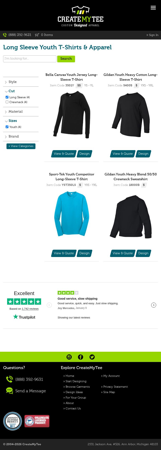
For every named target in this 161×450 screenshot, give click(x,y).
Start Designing (76, 381)
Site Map (109, 392)
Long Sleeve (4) (19, 97)
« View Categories (21, 146)
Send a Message (26, 390)
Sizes (13, 121)
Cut (12, 91)
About (70, 403)
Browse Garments (78, 386)
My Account (111, 376)
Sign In (153, 35)
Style (13, 82)
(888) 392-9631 (17, 35)
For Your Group (76, 397)
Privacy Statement (115, 386)
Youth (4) (15, 127)
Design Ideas (74, 392)
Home (70, 376)
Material (16, 112)
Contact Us (73, 408)
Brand (14, 136)
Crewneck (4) (18, 102)
